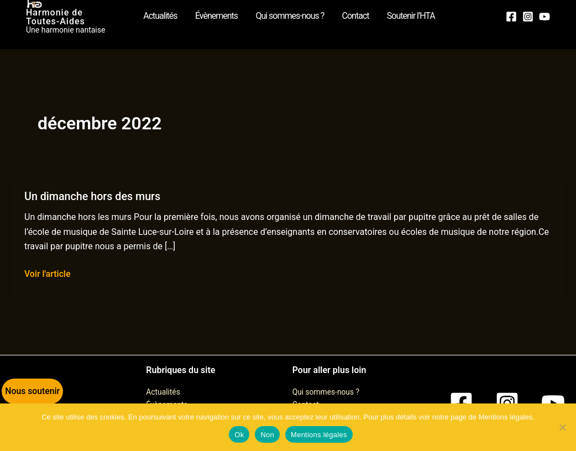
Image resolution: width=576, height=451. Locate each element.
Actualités (163, 391)
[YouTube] (544, 16)
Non (267, 435)
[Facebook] (511, 16)
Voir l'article (47, 273)
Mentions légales (319, 435)
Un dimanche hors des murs (93, 196)
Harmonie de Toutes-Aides (72, 17)
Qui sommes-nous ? (326, 391)
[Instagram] (527, 16)
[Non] (562, 427)
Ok (239, 435)
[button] (31, 393)
